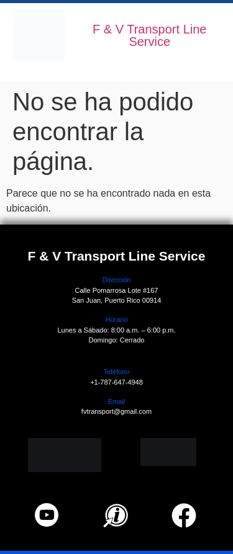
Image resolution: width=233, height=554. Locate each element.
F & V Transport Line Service (149, 35)
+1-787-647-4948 (116, 382)
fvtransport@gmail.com (116, 411)
